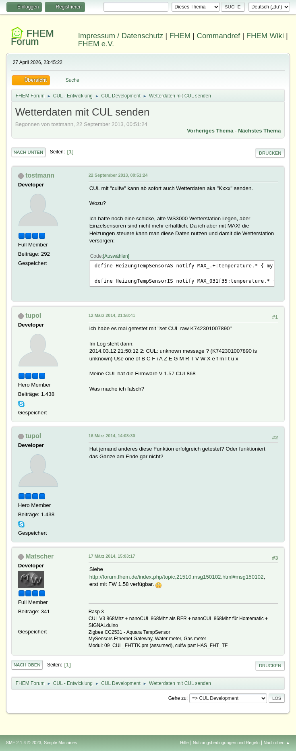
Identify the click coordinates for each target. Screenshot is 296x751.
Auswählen (116, 256)
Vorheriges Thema (210, 131)
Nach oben (27, 664)
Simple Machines (60, 742)
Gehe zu (177, 698)
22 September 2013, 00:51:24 (118, 175)
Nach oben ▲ (276, 742)
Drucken (270, 153)
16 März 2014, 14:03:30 (112, 435)
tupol (33, 315)
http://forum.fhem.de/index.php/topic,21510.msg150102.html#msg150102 (176, 577)
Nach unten (28, 152)
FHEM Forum (32, 37)
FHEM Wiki (265, 35)
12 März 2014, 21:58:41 (112, 315)
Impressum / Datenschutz (121, 35)
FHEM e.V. (96, 43)
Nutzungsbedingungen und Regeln (226, 742)
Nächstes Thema (259, 131)
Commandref (218, 35)
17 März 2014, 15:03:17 (112, 556)
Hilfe (184, 742)
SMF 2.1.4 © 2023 (23, 742)
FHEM (179, 35)
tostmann (39, 175)
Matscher (39, 556)
